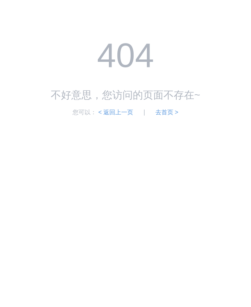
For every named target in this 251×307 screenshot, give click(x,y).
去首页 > (166, 112)
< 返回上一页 (115, 112)
